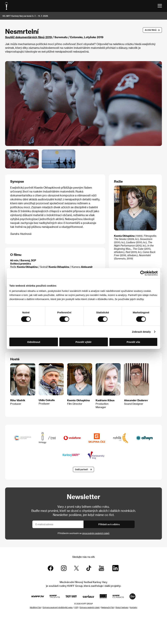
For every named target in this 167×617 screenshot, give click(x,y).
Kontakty (133, 607)
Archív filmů (150, 30)
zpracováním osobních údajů (95, 533)
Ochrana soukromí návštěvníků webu (58, 607)
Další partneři (81, 469)
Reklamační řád (107, 607)
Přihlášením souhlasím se (83, 533)
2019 (48, 37)
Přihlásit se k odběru (109, 524)
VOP (76, 607)
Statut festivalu (122, 607)
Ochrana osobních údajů (90, 607)
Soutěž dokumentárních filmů (25, 37)
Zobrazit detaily (141, 331)
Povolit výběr (83, 342)
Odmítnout (33, 342)
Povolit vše (133, 342)
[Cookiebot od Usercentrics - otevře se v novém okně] (143, 273)
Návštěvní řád (35, 607)
